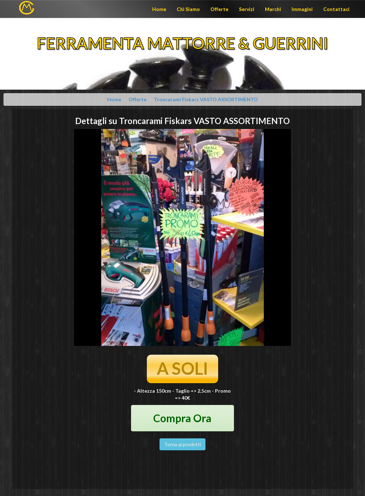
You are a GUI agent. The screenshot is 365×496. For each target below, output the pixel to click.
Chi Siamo (188, 9)
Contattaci (336, 9)
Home (159, 9)
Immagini (302, 9)
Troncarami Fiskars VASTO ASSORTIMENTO (206, 99)
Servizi (246, 9)
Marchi (273, 9)
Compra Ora (182, 418)
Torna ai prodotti (182, 444)
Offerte (219, 9)
